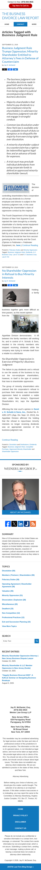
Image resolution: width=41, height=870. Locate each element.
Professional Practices (13, 617)
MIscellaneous (10, 604)
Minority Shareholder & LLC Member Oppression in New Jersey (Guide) (17, 667)
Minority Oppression (30, 250)
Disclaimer (20, 822)
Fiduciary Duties (14, 250)
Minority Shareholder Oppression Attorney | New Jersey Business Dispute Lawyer (20, 657)
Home (6, 24)
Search (37, 641)
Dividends (29, 252)
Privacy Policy (20, 815)
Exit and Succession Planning (16, 622)
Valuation (7, 591)
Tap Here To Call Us (20, 6)
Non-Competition (11, 613)
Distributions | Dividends (28, 444)
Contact (20, 24)
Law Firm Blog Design (19, 867)
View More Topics (9, 626)
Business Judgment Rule (16, 252)
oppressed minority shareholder (20, 449)
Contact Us (20, 828)
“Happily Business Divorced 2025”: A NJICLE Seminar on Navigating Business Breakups (19, 677)
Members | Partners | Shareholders (18, 575)
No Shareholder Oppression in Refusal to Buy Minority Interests (19, 274)
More (34, 24)
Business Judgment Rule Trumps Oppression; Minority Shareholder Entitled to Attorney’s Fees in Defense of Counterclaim (20, 54)
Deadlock (7, 609)
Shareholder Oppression (10, 451)
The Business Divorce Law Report (20, 15)
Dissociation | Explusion (14, 600)
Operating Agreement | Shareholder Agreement (17, 585)
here (18, 245)
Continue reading (30, 245)
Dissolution (13, 444)
